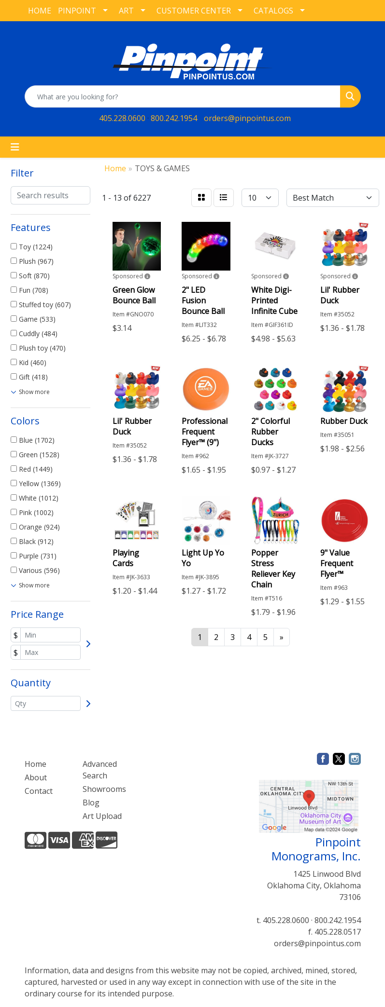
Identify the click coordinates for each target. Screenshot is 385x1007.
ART (126, 10)
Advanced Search (100, 770)
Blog (91, 802)
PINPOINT (77, 10)
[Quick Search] (183, 96)
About (36, 777)
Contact (39, 791)
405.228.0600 (122, 118)
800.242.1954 (174, 118)
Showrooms (104, 789)
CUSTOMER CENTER (194, 10)
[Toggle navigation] (15, 147)
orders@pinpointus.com (247, 118)
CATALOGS (273, 10)
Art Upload (102, 816)
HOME (39, 10)
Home (35, 764)
